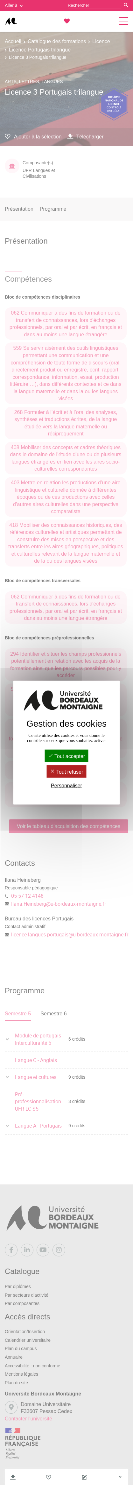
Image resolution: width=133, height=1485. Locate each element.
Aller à (14, 5)
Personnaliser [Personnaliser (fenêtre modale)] (66, 785)
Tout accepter (66, 756)
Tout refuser (66, 772)
